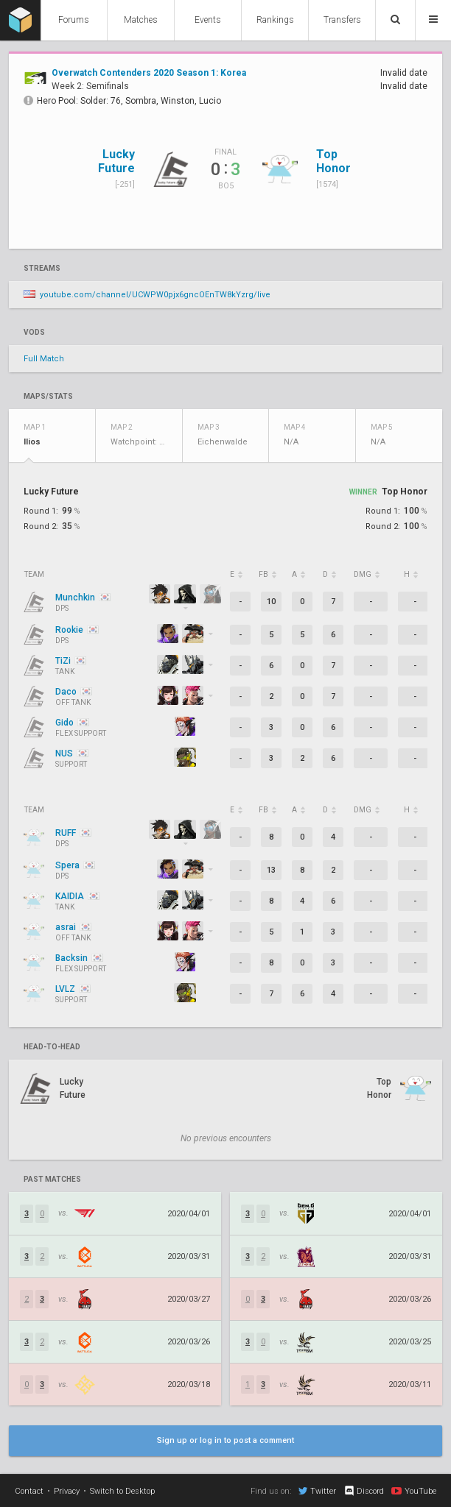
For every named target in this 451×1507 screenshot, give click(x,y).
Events (208, 20)
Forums (73, 20)
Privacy (67, 1491)
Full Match (44, 359)
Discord (363, 1491)
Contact (29, 1491)
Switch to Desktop (122, 1491)
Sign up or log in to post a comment (225, 1440)
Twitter (317, 1491)
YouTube (413, 1491)
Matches (141, 20)
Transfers (342, 20)
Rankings (275, 20)
